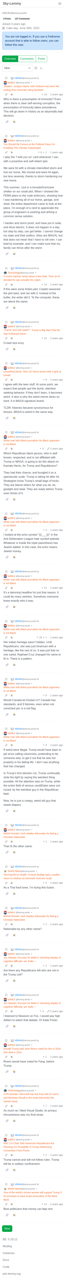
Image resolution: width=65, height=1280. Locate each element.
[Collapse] (6, 78)
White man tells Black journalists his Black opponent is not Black (31, 442)
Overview (10, 58)
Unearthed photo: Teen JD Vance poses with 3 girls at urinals (32, 373)
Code (6, 1266)
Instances (9, 1253)
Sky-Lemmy (12, 3)
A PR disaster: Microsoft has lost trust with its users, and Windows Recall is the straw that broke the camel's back (31, 1098)
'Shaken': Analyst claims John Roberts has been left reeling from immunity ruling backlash (31, 88)
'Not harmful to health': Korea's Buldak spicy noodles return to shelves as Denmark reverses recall (31, 876)
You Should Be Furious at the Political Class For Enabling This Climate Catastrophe (29, 146)
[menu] (59, 3)
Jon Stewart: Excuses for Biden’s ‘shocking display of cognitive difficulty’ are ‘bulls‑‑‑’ (32, 959)
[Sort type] (17, 68)
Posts (41, 58)
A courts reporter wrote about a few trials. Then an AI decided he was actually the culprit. (31, 278)
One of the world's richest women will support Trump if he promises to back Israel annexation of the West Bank (32, 1196)
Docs (6, 1260)
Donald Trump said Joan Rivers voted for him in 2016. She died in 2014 (32, 1050)
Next (7, 1228)
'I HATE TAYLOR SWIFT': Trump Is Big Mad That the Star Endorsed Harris (31, 332)
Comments (27, 58)
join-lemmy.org (12, 1273)
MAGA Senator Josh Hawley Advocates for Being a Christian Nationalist (30, 835)
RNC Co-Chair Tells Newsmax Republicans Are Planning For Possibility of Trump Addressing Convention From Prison (28, 1147)
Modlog (7, 1246)
